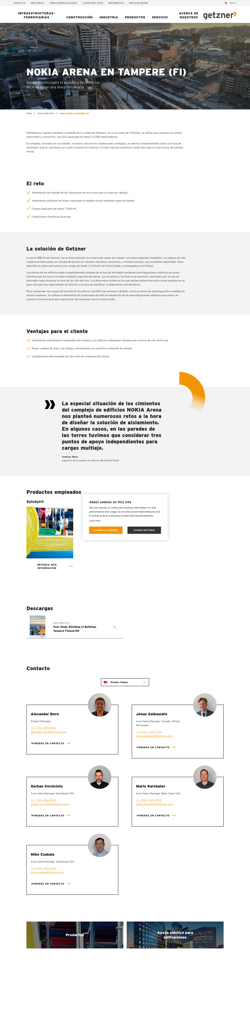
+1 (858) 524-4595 (149, 800)
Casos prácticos (92, 3)
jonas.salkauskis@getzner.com (154, 736)
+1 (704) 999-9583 (43, 727)
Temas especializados (63, 3)
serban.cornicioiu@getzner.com (50, 804)
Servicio (160, 17)
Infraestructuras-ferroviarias (36, 15)
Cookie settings (144, 530)
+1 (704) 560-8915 (43, 800)
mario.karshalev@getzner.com (154, 804)
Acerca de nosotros (189, 15)
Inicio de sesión (138, 3)
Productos (135, 17)
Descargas (37, 3)
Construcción (79, 17)
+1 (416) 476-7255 (149, 732)
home (29, 113)
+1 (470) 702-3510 (43, 868)
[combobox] (233, 3)
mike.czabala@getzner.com (47, 872)
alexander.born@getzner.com (49, 732)
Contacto (19, 3)
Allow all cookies (105, 530)
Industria (108, 17)
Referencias (116, 3)
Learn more (94, 520)
